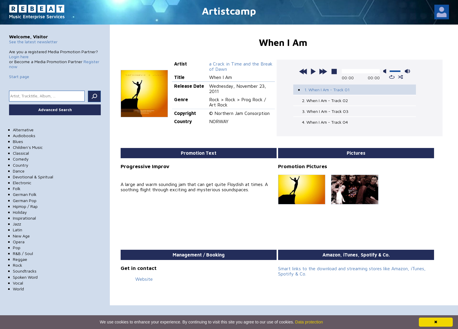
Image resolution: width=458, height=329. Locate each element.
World (18, 288)
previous (303, 71)
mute (385, 71)
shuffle (400, 77)
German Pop (25, 200)
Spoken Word (25, 277)
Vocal (18, 282)
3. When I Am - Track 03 (325, 111)
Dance (19, 170)
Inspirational (24, 218)
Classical (21, 153)
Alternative (23, 129)
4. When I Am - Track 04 (325, 122)
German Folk (25, 194)
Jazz (17, 223)
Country (20, 165)
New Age (21, 235)
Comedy (21, 158)
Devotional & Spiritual (33, 176)
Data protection (309, 322)
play (313, 71)
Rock (17, 265)
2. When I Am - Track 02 (325, 100)
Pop (16, 247)
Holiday (20, 212)
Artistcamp (229, 11)
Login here (19, 56)
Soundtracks (25, 270)
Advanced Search (55, 109)
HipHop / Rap (25, 206)
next (323, 71)
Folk (16, 188)
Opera (19, 241)
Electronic (22, 182)
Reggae (20, 259)
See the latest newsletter (33, 41)
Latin (17, 229)
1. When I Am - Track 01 (327, 89)
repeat (391, 77)
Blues (18, 141)
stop (334, 71)
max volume (407, 71)
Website (144, 279)
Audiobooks (24, 135)
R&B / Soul (23, 253)
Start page (19, 76)
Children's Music (28, 147)
